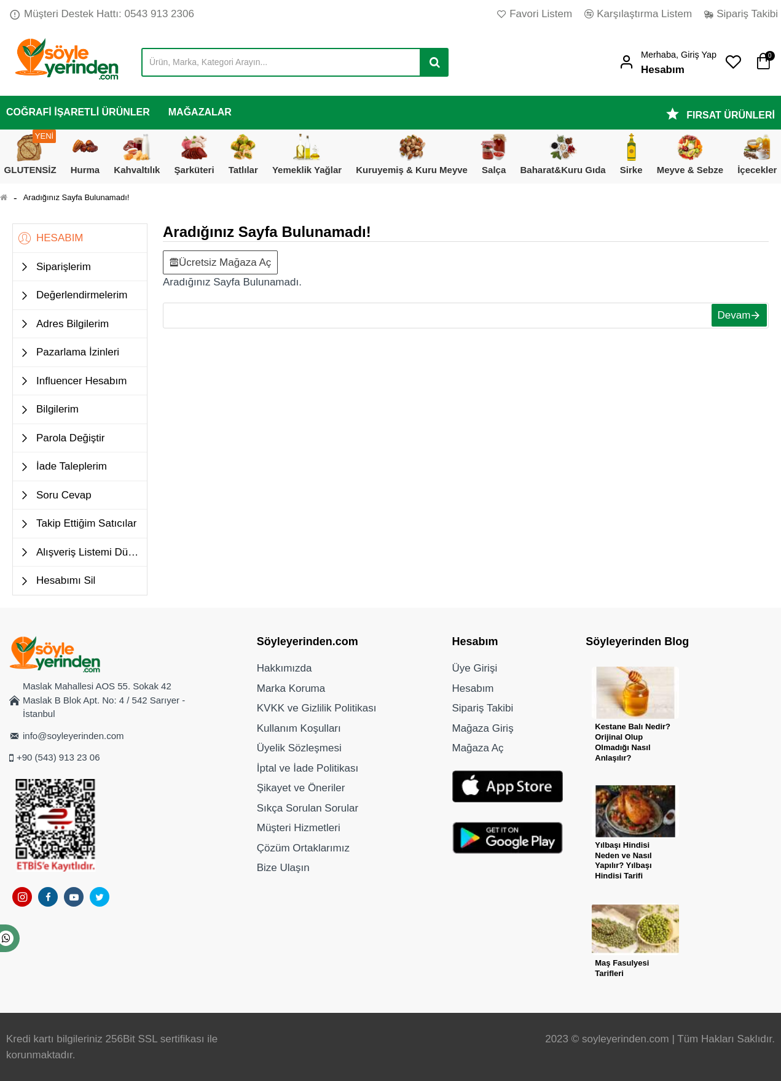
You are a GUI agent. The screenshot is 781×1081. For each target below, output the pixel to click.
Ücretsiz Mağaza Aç (225, 260)
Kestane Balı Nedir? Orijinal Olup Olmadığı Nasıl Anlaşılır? (632, 742)
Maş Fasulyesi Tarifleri (622, 968)
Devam (728, 318)
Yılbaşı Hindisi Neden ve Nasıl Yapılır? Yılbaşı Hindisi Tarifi (623, 860)
